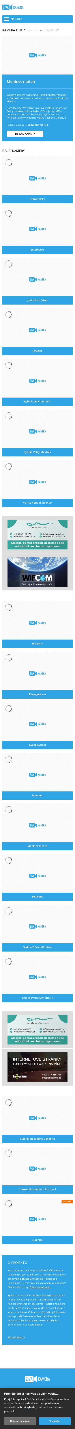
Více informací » (16, 1337)
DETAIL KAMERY (25, 133)
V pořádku (54, 1421)
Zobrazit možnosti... (40, 1287)
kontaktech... (36, 1324)
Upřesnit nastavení (20, 1421)
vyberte (31, 1407)
